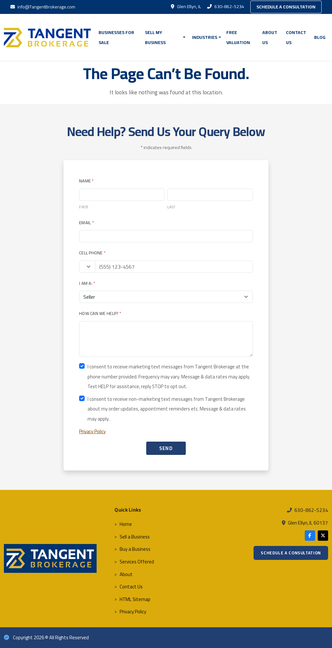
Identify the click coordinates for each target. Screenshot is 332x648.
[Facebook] (310, 535)
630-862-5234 (226, 6)
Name (86, 181)
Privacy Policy (92, 431)
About (126, 574)
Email (86, 222)
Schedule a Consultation (285, 7)
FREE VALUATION (238, 37)
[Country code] (87, 266)
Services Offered (137, 561)
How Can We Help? (100, 313)
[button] (185, 37)
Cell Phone (92, 253)
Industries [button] (204, 37)
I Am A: (87, 283)
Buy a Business (135, 549)
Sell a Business (135, 536)
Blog (320, 37)
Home (126, 524)
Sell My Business (155, 37)
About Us (269, 37)
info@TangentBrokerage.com (42, 7)
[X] (323, 535)
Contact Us (296, 37)
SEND (166, 448)
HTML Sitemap (135, 599)
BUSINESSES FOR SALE (116, 37)
